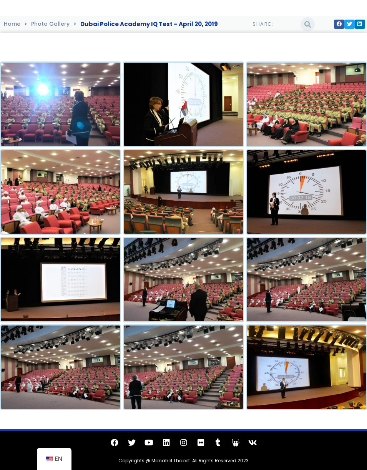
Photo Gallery (50, 24)
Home (12, 24)
